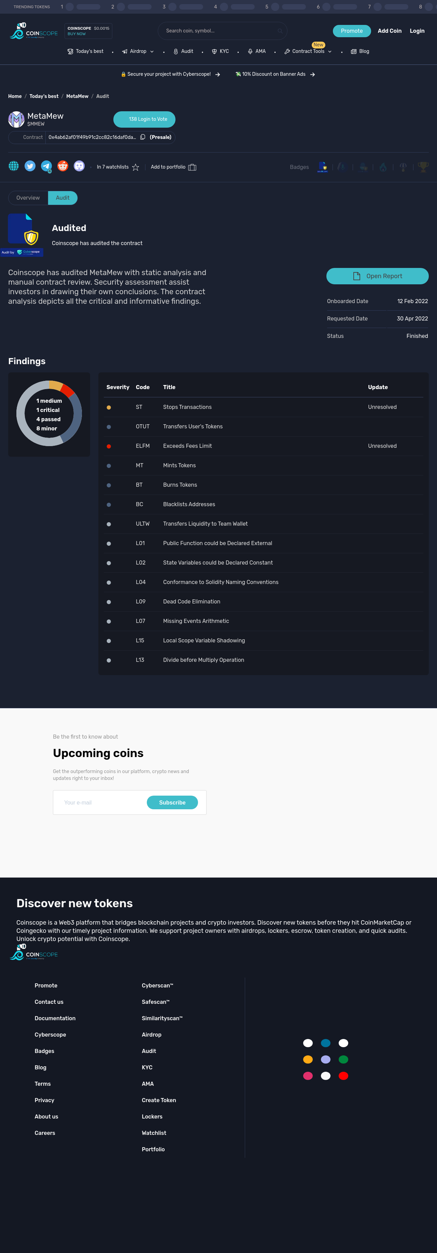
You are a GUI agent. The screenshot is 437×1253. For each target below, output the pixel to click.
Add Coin (390, 31)
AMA (148, 1084)
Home (15, 96)
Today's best (43, 96)
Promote (352, 31)
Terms (43, 1084)
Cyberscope (50, 1034)
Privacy (44, 1100)
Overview (28, 198)
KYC (147, 1067)
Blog (41, 1067)
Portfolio (153, 1149)
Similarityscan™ (162, 1018)
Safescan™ (156, 1002)
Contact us (49, 1002)
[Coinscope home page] (33, 31)
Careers (45, 1133)
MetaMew (77, 96)
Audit (102, 96)
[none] (139, 52)
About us (46, 1116)
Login (417, 31)
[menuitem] (85, 52)
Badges (299, 167)
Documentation (55, 1018)
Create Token (159, 1100)
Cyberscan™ (157, 985)
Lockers (152, 1116)
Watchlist (154, 1133)
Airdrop (151, 1034)
